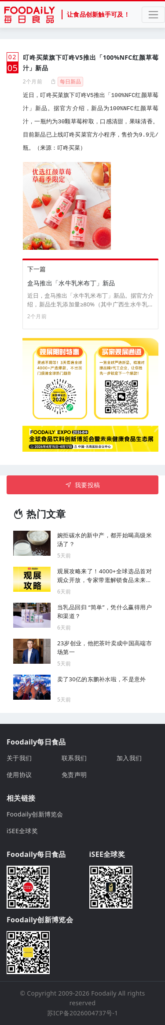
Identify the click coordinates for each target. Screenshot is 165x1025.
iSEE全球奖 (22, 831)
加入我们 (129, 758)
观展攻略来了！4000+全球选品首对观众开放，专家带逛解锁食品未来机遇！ (104, 575)
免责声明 (74, 774)
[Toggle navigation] (153, 15)
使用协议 (19, 774)
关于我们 (19, 758)
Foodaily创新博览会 (35, 814)
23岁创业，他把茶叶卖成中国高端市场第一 (104, 647)
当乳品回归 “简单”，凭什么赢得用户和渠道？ (104, 611)
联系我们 (74, 758)
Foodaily (103, 993)
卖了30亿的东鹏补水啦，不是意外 (101, 679)
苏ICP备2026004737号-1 (82, 1013)
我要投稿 (82, 485)
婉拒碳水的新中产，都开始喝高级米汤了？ (104, 539)
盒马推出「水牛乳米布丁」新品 (71, 283)
